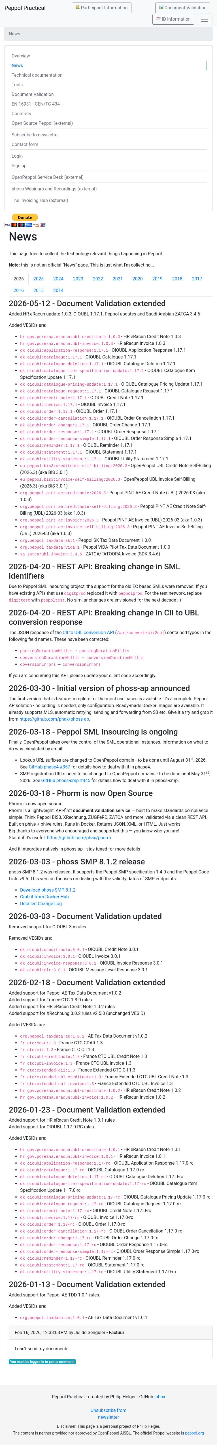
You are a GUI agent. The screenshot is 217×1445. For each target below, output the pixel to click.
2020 (138, 279)
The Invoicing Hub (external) (40, 200)
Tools (17, 84)
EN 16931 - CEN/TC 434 (36, 104)
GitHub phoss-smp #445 (65, 780)
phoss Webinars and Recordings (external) (54, 189)
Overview (21, 56)
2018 (177, 279)
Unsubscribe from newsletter (109, 1414)
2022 (98, 279)
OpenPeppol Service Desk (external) (48, 177)
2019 (157, 279)
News (17, 65)
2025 (38, 279)
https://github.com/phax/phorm (79, 837)
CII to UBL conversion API (88, 632)
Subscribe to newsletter (35, 135)
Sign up (19, 165)
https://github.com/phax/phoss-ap (54, 719)
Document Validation (183, 7)
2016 (19, 290)
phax (160, 1396)
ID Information (173, 19)
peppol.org (194, 1433)
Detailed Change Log (41, 903)
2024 (58, 279)
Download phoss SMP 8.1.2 (48, 890)
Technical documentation (37, 75)
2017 (197, 279)
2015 (38, 290)
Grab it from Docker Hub (44, 896)
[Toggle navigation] (204, 19)
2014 (58, 290)
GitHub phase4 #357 (49, 767)
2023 (78, 279)
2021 (118, 279)
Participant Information (101, 7)
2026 (19, 279)
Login (17, 156)
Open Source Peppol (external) (42, 123)
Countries (21, 113)
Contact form (25, 144)
